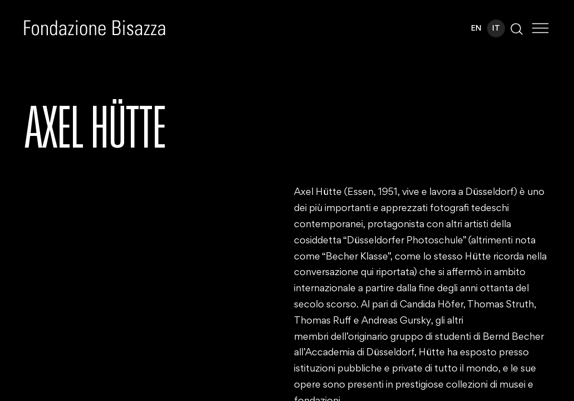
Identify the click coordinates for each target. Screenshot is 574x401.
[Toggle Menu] (540, 28)
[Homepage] (94, 28)
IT (496, 28)
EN (476, 28)
